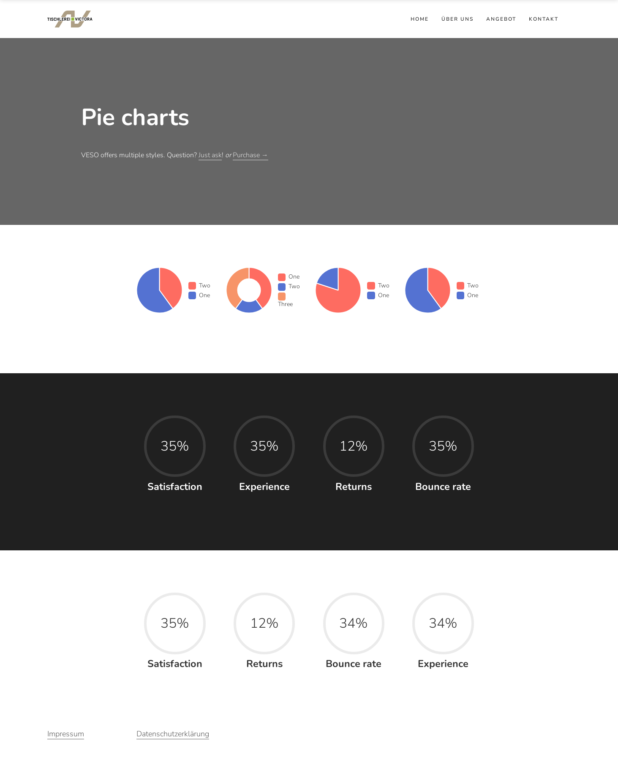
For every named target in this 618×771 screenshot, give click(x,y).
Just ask (210, 155)
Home (420, 19)
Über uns (457, 19)
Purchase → (250, 155)
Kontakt (543, 19)
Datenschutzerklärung (172, 734)
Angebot (501, 19)
